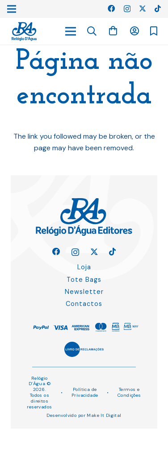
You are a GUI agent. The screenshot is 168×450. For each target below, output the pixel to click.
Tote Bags (84, 280)
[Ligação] (24, 31)
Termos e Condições (129, 392)
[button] (92, 31)
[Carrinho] (113, 31)
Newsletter (84, 292)
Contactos (84, 304)
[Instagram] (127, 9)
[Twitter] (142, 8)
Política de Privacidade (84, 392)
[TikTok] (158, 8)
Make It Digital (104, 415)
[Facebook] (111, 8)
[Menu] (70, 31)
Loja (84, 267)
